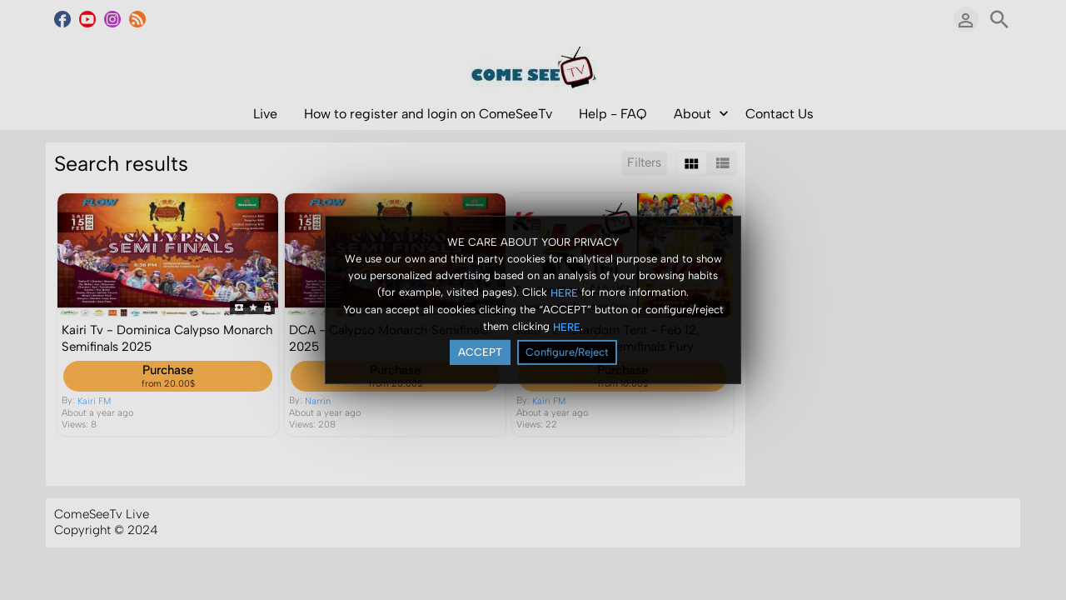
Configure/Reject (567, 352)
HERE (564, 292)
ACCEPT (480, 352)
